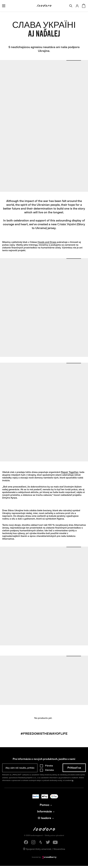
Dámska (49, 770)
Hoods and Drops (47, 242)
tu (72, 780)
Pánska (49, 765)
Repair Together (69, 472)
